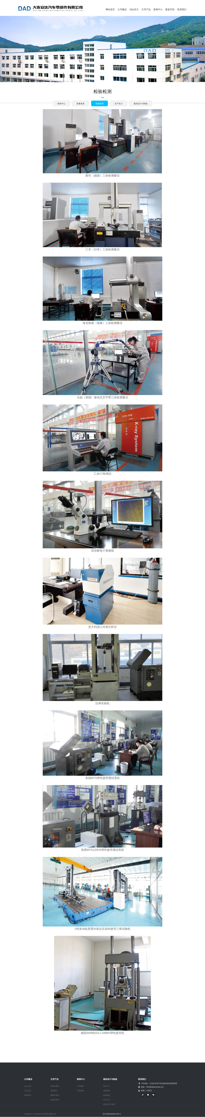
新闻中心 (158, 9)
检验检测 (99, 103)
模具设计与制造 (141, 103)
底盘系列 (54, 1091)
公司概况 (122, 9)
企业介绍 (27, 1086)
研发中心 (61, 103)
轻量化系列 (55, 1086)
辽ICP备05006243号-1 (111, 1114)
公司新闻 (80, 1086)
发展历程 (27, 1095)
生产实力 (119, 103)
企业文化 (27, 1091)
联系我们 (181, 9)
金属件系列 (55, 1100)
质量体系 (80, 103)
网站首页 (110, 9)
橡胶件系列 (55, 1095)
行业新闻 (80, 1091)
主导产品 (146, 9)
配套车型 (170, 9)
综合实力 (134, 9)
